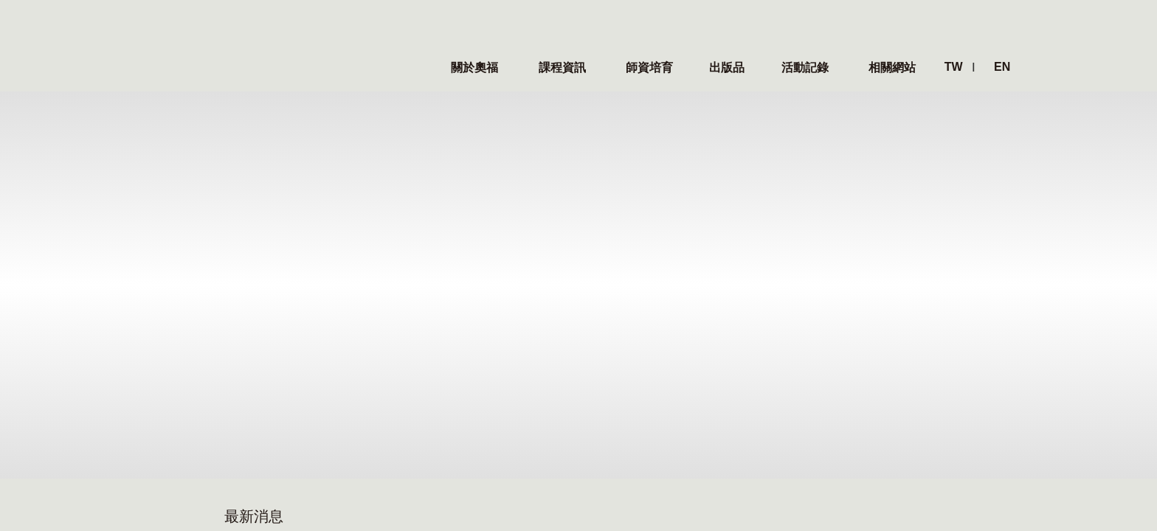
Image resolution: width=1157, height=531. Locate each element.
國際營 (317, 374)
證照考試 (415, 411)
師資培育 (419, 344)
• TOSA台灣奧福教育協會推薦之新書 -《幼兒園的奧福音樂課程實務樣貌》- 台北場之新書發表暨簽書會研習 (379, 227)
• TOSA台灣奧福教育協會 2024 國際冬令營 (345, 198)
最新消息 (235, 344)
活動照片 (598, 374)
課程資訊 (327, 344)
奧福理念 (139, 374)
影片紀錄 (598, 392)
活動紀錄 (602, 344)
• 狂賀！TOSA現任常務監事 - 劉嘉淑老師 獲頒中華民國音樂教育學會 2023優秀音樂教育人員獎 (379, 257)
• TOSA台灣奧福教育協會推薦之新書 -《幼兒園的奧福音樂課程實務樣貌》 (748, 257)
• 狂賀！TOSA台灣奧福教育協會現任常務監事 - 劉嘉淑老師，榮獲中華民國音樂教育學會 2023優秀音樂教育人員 (748, 227)
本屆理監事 (145, 411)
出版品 (500, 374)
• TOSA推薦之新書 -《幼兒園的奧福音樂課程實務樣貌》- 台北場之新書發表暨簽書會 (748, 198)
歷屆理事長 (145, 429)
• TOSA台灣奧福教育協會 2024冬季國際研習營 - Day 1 (376, 168)
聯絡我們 (139, 448)
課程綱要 (415, 392)
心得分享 (598, 411)
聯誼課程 (323, 392)
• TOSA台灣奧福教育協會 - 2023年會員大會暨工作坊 (739, 168)
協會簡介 (139, 392)
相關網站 (694, 344)
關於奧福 (143, 344)
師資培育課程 (426, 374)
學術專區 (510, 344)
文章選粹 (506, 392)
